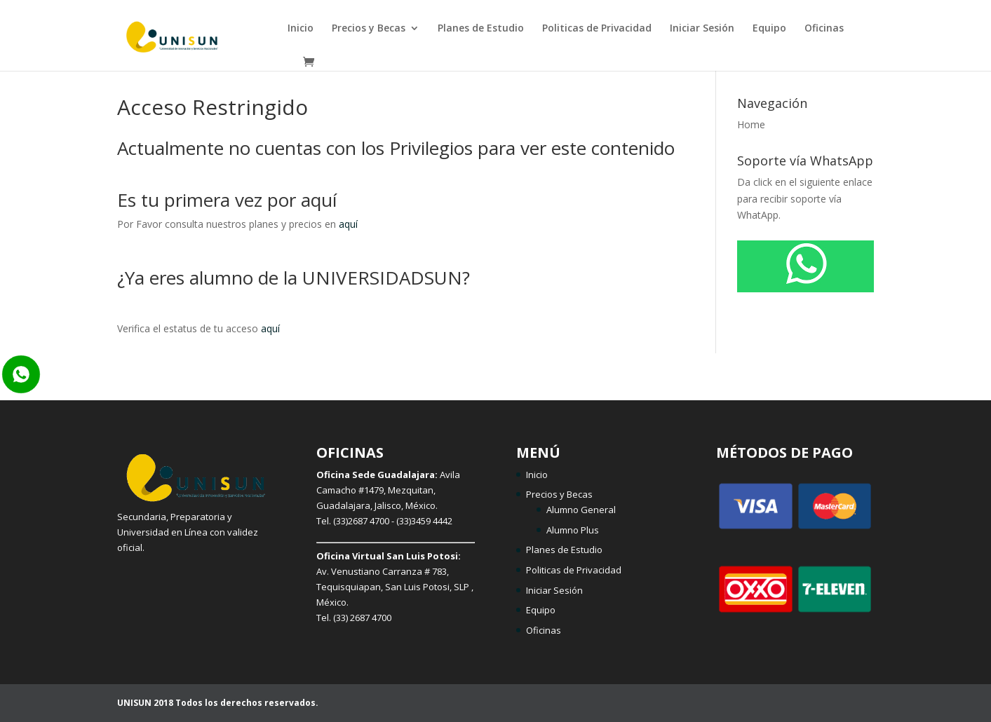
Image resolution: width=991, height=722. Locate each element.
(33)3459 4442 (424, 521)
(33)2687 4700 (361, 521)
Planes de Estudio (481, 28)
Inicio (301, 28)
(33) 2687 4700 (362, 617)
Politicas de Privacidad (597, 28)
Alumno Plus (572, 530)
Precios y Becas (368, 28)
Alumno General (581, 509)
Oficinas (824, 28)
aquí (348, 224)
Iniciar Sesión (702, 28)
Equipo (769, 28)
